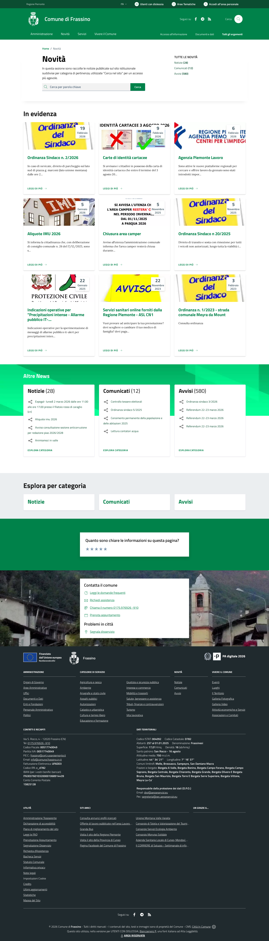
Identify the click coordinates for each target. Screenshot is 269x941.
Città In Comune (201, 927)
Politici (27, 715)
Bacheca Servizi (32, 856)
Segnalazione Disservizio (37, 845)
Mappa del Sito (31, 900)
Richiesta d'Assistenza (36, 851)
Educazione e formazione (94, 721)
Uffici (26, 693)
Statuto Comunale (33, 862)
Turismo (130, 710)
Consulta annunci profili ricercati (98, 818)
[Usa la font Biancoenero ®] (149, 4)
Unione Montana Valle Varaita (153, 818)
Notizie (178, 682)
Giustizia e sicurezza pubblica (142, 682)
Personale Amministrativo (38, 710)
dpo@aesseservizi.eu (156, 792)
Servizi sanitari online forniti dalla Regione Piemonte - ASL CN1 (132, 312)
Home (45, 48)
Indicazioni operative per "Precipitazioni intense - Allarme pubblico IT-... (55, 314)
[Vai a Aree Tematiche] (184, 4)
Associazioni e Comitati (225, 715)
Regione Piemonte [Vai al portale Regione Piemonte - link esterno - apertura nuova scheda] (35, 4)
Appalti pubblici (88, 699)
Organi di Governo (33, 682)
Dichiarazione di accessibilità (39, 823)
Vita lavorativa (134, 715)
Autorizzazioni (88, 704)
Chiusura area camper (122, 234)
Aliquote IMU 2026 (43, 234)
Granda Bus (86, 829)
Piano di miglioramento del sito (40, 829)
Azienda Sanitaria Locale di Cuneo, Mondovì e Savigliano (168, 840)
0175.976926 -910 (39, 743)
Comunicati (180, 688)
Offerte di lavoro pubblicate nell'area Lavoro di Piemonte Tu (113, 823)
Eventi (215, 682)
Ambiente (85, 688)
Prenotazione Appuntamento (39, 840)
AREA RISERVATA (132, 935)
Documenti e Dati (33, 699)
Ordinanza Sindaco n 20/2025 (204, 234)
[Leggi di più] (37, 188)
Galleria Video (219, 704)
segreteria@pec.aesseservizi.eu (159, 797)
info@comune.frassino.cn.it (46, 759)
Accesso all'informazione (173, 34)
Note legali (29, 873)
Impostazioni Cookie (34, 878)
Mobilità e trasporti (137, 693)
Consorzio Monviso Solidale (151, 834)
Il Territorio (218, 693)
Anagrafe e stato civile (93, 693)
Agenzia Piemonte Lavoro (200, 157)
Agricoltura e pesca (91, 682)
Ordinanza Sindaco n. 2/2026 (52, 157)
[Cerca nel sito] (238, 19)
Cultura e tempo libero (92, 715)
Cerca (137, 87)
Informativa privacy (34, 867)
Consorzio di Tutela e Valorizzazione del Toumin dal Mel (167, 823)
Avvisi (177, 693)
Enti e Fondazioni (33, 704)
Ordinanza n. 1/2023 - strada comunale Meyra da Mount (203, 312)
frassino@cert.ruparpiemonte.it (48, 755)
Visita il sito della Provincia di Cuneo (100, 840)
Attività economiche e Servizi (228, 710)
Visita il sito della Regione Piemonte (100, 834)
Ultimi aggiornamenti (35, 889)
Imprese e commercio (138, 688)
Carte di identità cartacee (125, 157)
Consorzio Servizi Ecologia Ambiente (156, 829)
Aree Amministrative (35, 688)
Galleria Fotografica (223, 699)
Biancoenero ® (148, 931)
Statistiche (29, 895)
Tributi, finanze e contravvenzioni (145, 704)
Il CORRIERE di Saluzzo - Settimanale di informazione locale (170, 845)
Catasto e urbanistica (92, 710)
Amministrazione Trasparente (40, 818)
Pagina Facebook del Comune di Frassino (103, 845)
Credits (27, 884)
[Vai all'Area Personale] (221, 4)
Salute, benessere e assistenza (143, 699)
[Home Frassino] (58, 19)
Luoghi (216, 688)
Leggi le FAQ (30, 834)
